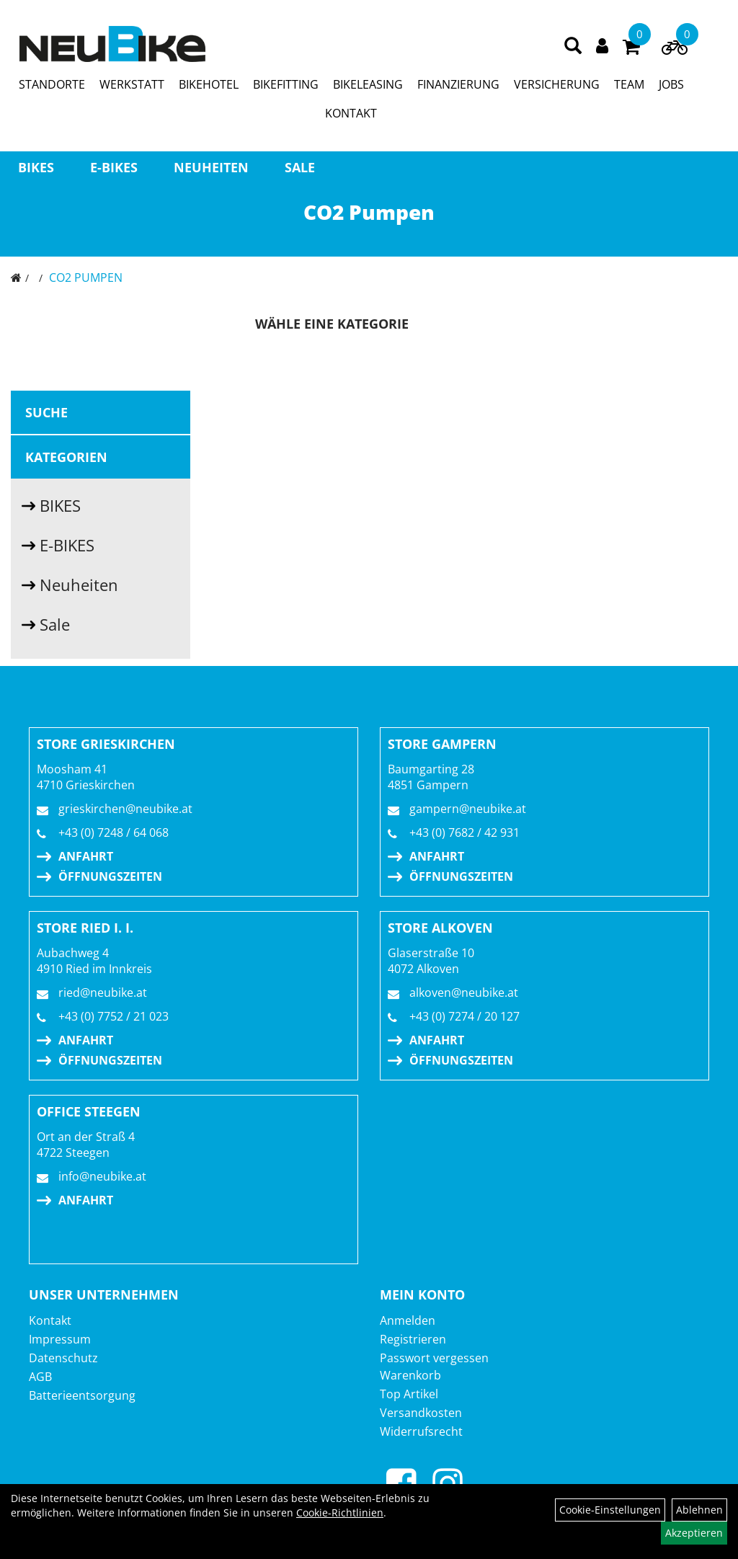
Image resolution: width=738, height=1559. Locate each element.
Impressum (60, 1339)
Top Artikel (409, 1394)
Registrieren (413, 1339)
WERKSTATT (131, 84)
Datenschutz (63, 1358)
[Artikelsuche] (573, 46)
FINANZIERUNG (458, 84)
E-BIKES (114, 167)
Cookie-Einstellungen (610, 1509)
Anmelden (407, 1320)
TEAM (629, 84)
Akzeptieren (694, 1533)
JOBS (671, 84)
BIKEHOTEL (209, 84)
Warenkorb (410, 1375)
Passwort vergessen (434, 1358)
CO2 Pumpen (86, 277)
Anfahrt (85, 856)
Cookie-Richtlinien (339, 1512)
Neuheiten (211, 167)
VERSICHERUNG (557, 84)
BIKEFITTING (286, 84)
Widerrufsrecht (421, 1431)
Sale (300, 167)
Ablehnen (699, 1509)
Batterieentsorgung (82, 1395)
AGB (40, 1377)
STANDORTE (52, 84)
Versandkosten (421, 1413)
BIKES (36, 167)
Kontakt (50, 1320)
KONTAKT (351, 113)
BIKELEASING (368, 84)
